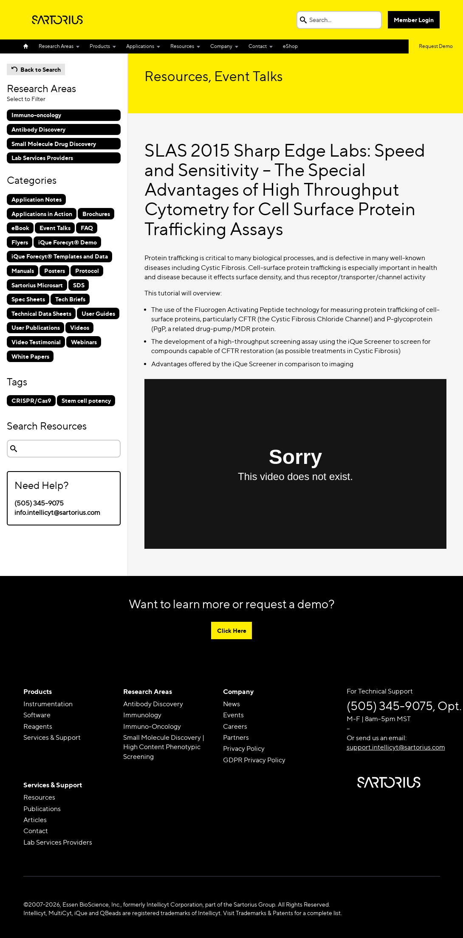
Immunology (142, 715)
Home (28, 46)
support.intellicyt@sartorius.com (396, 748)
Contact (257, 46)
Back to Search (40, 69)
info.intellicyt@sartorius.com (57, 512)
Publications (42, 809)
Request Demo (436, 46)
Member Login (414, 19)
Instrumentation (48, 704)
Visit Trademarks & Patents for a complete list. (282, 912)
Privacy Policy (244, 749)
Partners (236, 737)
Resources (182, 46)
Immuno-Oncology (152, 726)
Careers (235, 726)
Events (233, 715)
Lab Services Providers (57, 842)
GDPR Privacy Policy (254, 760)
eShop (290, 46)
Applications (140, 46)
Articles (35, 820)
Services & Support (52, 737)
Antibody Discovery (153, 704)
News (231, 704)
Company (221, 46)
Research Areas (56, 46)
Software (37, 715)
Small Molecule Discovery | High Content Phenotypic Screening (163, 747)
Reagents (37, 726)
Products (100, 46)
